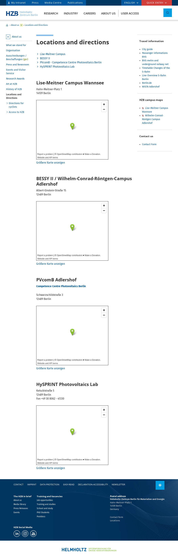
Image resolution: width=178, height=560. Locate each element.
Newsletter (118, 484)
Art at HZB (11, 84)
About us (108, 13)
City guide (147, 49)
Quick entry (155, 2)
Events (17, 512)
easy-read (68, 484)
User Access (130, 13)
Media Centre (53, 2)
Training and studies (46, 504)
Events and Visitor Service (16, 71)
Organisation (13, 50)
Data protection (49, 484)
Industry (71, 13)
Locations (115, 520)
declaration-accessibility (93, 484)
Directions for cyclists (16, 105)
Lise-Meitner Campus (52, 54)
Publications (75, 2)
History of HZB (14, 89)
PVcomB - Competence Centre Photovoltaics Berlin (71, 62)
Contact (18, 484)
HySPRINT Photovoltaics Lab (57, 66)
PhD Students (43, 512)
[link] (160, 485)
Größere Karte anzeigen (50, 162)
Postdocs (41, 516)
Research (51, 13)
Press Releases (21, 508)
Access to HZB (16, 112)
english (129, 2)
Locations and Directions (36, 25)
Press (35, 2)
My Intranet (18, 2)
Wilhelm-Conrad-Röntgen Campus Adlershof (153, 119)
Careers (90, 13)
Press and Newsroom (17, 64)
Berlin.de (147, 83)
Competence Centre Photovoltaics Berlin (61, 286)
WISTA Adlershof (151, 86)
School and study (45, 508)
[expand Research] (21, 25)
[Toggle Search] (167, 12)
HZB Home (7, 25)
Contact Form (149, 144)
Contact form (116, 517)
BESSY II (45, 58)
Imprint (31, 484)
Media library (20, 504)
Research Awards (15, 78)
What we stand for (16, 45)
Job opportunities (45, 500)
